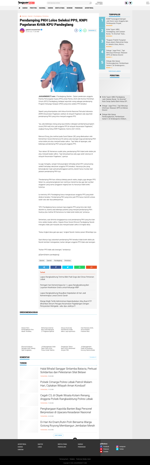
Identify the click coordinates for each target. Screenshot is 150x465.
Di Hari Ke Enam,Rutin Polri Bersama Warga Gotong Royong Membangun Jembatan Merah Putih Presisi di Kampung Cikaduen (67, 425)
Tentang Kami (63, 459)
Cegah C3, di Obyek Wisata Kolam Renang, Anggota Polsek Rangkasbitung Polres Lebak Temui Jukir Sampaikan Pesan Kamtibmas (66, 399)
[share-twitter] (80, 30)
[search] (69, 3)
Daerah (25, 8)
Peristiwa (33, 8)
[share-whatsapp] (85, 30)
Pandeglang (58, 260)
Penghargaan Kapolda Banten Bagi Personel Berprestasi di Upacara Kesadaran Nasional (66, 410)
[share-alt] (44, 267)
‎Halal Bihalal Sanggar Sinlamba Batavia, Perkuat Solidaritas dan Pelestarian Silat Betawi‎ (68, 370)
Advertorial (89, 8)
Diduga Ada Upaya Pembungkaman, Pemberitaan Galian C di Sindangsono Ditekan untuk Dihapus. (117, 63)
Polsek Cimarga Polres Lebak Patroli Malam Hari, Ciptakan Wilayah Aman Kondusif (66, 383)
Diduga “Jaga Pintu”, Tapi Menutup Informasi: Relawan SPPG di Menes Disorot (116, 53)
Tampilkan (93, 357)
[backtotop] (75, 440)
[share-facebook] (76, 30)
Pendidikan (78, 8)
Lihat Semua (58, 435)
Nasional (42, 8)
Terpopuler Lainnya (115, 71)
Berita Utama (59, 8)
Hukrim (50, 8)
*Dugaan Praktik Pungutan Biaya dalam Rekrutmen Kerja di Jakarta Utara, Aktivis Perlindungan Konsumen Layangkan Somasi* (117, 42)
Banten (42, 260)
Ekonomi (69, 8)
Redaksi (72, 459)
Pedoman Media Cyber (83, 459)
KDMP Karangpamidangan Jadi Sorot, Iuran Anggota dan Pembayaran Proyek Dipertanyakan (117, 21)
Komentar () (92, 30)
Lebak (40, 447)
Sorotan (20, 449)
